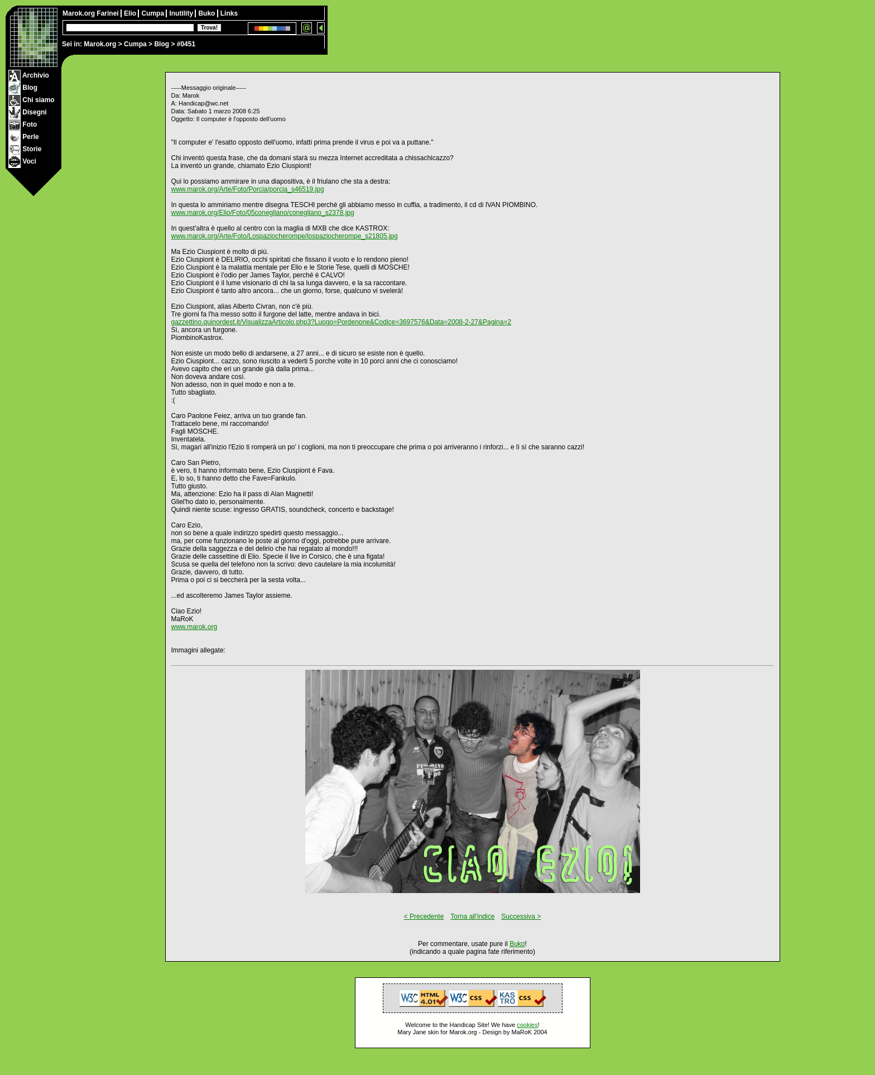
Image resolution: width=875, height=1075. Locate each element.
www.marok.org (194, 627)
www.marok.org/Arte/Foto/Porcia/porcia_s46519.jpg (247, 189)
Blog (161, 44)
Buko (207, 13)
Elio (131, 13)
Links (229, 13)
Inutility (182, 13)
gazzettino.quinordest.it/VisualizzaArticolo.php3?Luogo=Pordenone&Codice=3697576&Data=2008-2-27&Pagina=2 (341, 322)
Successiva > (521, 916)
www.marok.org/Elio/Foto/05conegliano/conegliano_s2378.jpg (262, 213)
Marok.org (100, 44)
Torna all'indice (472, 916)
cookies (527, 1024)
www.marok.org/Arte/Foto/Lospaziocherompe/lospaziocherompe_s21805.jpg (284, 236)
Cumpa (135, 44)
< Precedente (424, 916)
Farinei (109, 13)
